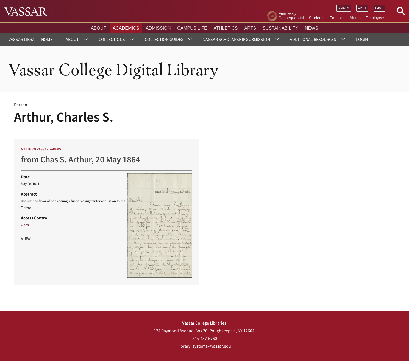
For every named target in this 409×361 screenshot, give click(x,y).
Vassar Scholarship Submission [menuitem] (236, 39)
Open (25, 224)
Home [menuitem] (46, 39)
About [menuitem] (72, 39)
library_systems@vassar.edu (204, 346)
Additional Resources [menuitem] (313, 39)
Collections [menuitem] (112, 39)
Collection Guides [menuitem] (164, 39)
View (26, 238)
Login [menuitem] (362, 39)
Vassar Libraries (26, 39)
